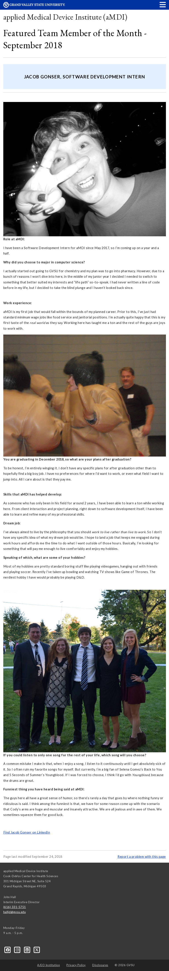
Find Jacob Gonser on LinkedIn (26, 832)
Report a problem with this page (142, 856)
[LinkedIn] (27, 949)
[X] (36, 949)
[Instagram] (18, 949)
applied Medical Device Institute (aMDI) (65, 17)
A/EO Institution (48, 965)
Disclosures (100, 965)
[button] (163, 4)
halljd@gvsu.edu (14, 912)
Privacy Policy (76, 965)
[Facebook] (8, 949)
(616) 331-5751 (14, 907)
